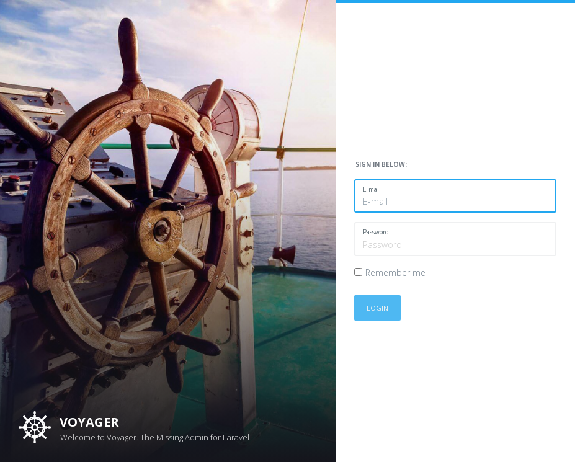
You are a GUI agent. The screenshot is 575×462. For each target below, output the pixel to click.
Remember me (395, 272)
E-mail (372, 189)
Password (376, 232)
